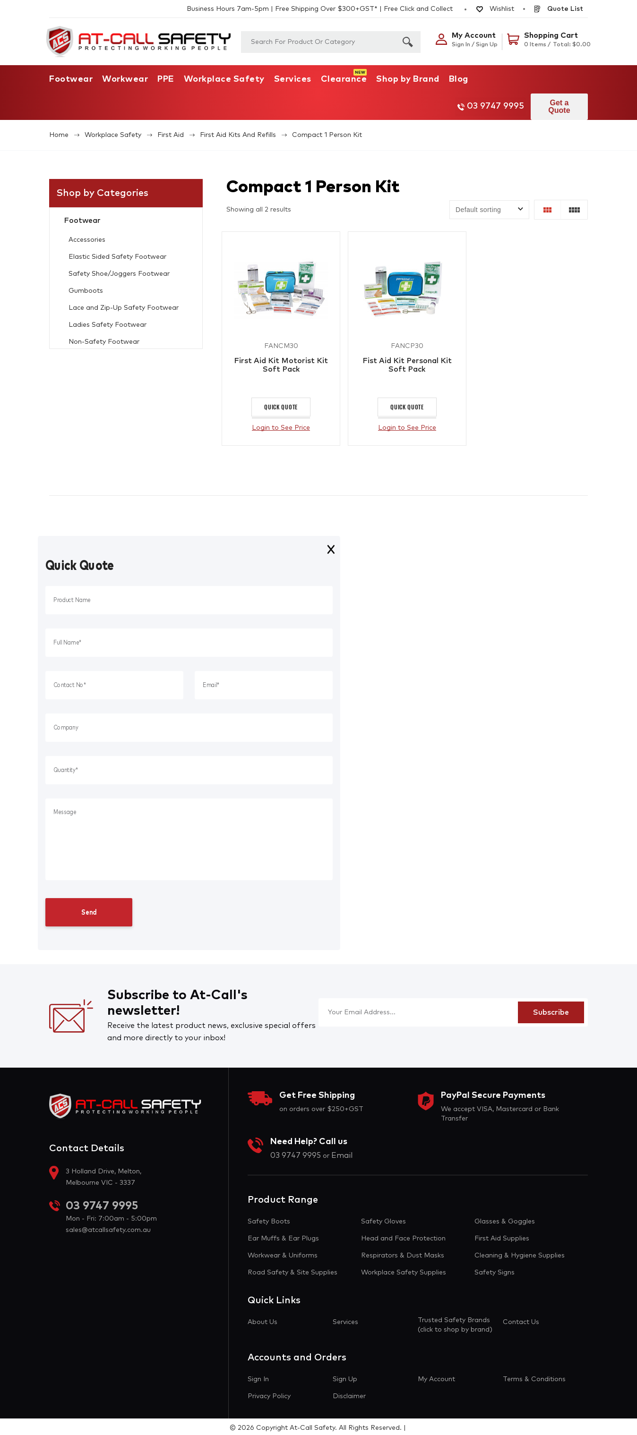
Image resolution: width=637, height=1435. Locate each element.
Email (342, 1152)
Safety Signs (494, 1269)
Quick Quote (281, 404)
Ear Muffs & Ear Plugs (283, 1235)
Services (292, 79)
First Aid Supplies (501, 1235)
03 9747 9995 (481, 103)
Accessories (87, 232)
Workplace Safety (224, 79)
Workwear (125, 79)
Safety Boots (269, 1218)
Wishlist (495, 9)
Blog (458, 79)
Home (59, 127)
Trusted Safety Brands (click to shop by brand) (455, 1322)
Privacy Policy (269, 1393)
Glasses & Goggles (504, 1218)
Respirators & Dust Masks (402, 1252)
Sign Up (345, 1376)
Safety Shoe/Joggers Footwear (119, 266)
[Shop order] (489, 202)
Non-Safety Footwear (104, 334)
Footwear (71, 79)
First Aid (170, 127)
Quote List (558, 9)
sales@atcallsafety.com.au (108, 1227)
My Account (436, 1376)
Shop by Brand (407, 79)
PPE (165, 79)
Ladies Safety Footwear (107, 317)
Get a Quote (556, 103)
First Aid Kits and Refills (238, 127)
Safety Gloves (383, 1218)
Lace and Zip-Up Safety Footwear (124, 300)
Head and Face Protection (403, 1235)
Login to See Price (281, 425)
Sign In (258, 1376)
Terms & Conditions (534, 1376)
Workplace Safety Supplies (403, 1269)
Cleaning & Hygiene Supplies (519, 1252)
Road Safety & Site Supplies (292, 1269)
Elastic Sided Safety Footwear (117, 249)
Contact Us (521, 1319)
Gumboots (86, 283)
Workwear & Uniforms (283, 1252)
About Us (262, 1319)
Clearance (344, 79)
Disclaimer (349, 1393)
